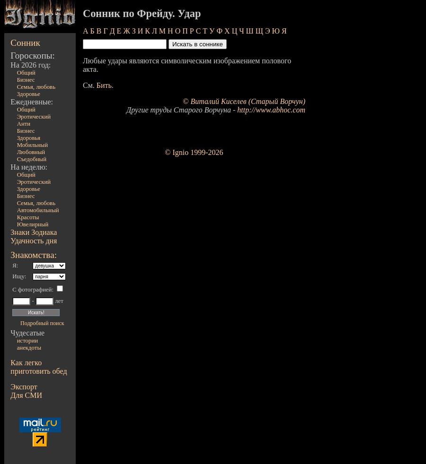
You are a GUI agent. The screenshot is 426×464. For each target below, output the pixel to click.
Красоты (28, 217)
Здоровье (28, 94)
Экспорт (23, 387)
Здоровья (29, 138)
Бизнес (26, 80)
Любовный (31, 152)
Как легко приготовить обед (38, 367)
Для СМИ (26, 395)
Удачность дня (33, 241)
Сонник (25, 43)
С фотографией (32, 289)
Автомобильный (38, 210)
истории (27, 340)
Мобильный (32, 145)
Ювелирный (33, 224)
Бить (104, 85)
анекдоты (29, 347)
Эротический (34, 116)
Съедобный (31, 159)
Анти (24, 123)
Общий (26, 72)
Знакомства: (33, 255)
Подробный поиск (42, 323)
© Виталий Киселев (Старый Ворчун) (244, 101)
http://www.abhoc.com (271, 110)
